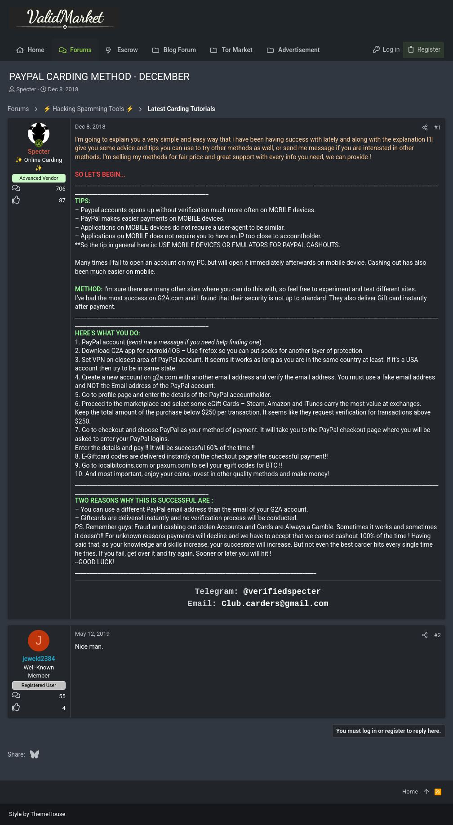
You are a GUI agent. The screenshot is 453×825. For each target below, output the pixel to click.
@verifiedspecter (282, 591)
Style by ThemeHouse (37, 814)
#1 (436, 127)
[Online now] (40, 143)
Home (410, 791)
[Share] (423, 127)
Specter (26, 89)
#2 (436, 635)
